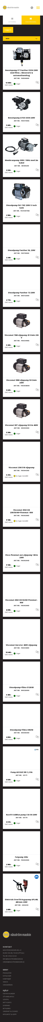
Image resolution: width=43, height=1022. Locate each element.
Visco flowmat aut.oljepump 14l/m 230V (21, 556)
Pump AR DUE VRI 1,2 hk (22, 772)
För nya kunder (9, 994)
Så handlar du (8, 997)
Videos (5, 982)
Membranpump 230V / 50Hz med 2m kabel (21, 161)
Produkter (7, 973)
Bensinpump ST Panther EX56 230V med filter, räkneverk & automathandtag (21, 73)
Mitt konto (7, 1002)
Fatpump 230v (21, 857)
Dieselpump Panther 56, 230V (21, 250)
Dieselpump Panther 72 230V (21, 292)
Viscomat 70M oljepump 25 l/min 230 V (22, 336)
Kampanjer (7, 979)
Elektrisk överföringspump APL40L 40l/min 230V (21, 900)
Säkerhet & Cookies (10, 1011)
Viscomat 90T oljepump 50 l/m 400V (21, 425)
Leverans (6, 1005)
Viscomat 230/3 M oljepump (21, 467)
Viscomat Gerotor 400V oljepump (21, 645)
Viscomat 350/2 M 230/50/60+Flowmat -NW (21, 511)
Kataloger (7, 976)
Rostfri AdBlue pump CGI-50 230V (21, 814)
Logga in (8, 30)
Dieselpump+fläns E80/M (21, 730)
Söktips (6, 999)
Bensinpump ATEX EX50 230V (21, 117)
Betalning (7, 1008)
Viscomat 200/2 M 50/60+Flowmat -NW (21, 601)
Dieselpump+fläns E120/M (21, 687)
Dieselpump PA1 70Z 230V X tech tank (21, 206)
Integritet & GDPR (9, 1014)
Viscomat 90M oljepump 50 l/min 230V (21, 381)
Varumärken (7, 985)
